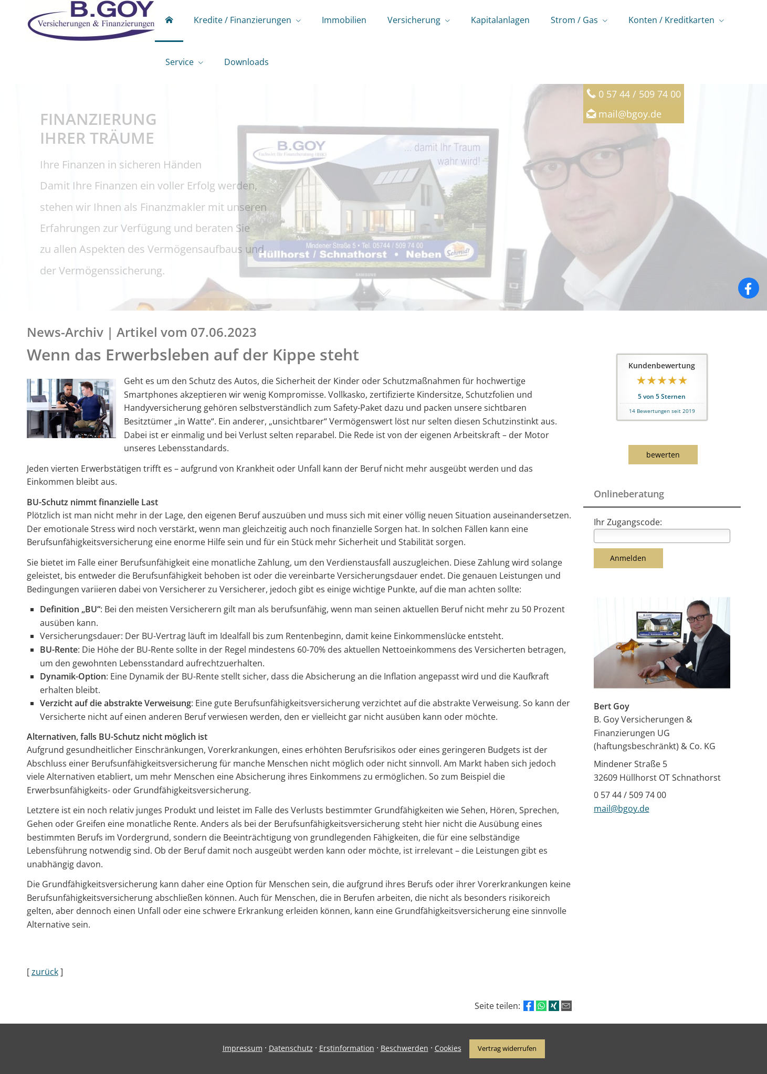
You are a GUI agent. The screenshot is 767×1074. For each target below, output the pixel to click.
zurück (44, 971)
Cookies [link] (448, 1048)
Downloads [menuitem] (246, 62)
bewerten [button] (663, 455)
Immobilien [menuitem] (344, 20)
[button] (383, 298)
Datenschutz (291, 1048)
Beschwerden (404, 1048)
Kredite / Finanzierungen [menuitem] (242, 20)
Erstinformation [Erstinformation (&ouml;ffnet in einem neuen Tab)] (346, 1048)
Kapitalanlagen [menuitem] (500, 20)
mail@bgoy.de (629, 113)
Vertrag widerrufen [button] (507, 1048)
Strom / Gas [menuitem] (574, 20)
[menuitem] (169, 21)
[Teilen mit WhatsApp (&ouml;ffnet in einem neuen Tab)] (541, 1006)
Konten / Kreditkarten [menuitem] (671, 20)
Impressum (242, 1048)
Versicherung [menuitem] (413, 20)
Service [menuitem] (179, 62)
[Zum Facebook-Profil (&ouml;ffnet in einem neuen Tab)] (748, 288)
